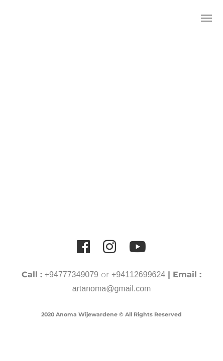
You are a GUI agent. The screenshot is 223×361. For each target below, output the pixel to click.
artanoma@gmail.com (111, 288)
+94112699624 (138, 274)
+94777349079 (71, 274)
